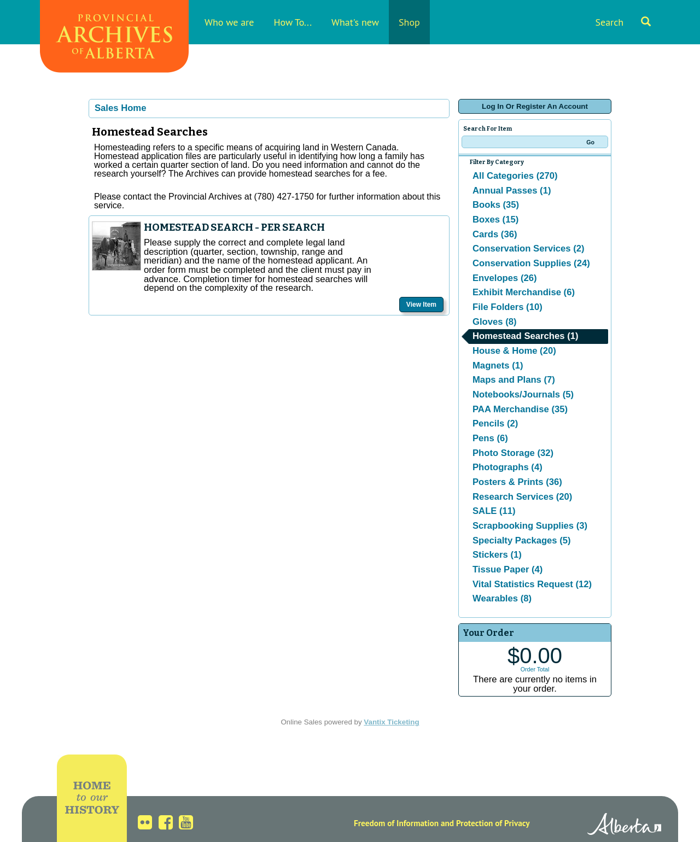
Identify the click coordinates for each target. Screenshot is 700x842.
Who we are (229, 22)
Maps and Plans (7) (513, 380)
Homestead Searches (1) (525, 336)
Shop (409, 22)
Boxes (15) (495, 219)
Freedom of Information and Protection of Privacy (442, 822)
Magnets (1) (497, 365)
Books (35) (495, 205)
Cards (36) (494, 234)
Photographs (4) (507, 467)
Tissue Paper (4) (507, 569)
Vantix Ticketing (391, 722)
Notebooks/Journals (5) (523, 394)
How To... (292, 22)
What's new (355, 22)
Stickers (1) (497, 554)
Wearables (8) (502, 598)
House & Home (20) (514, 351)
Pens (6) (490, 438)
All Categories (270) (515, 176)
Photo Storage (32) (512, 453)
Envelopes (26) (504, 278)
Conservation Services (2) (528, 248)
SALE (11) (494, 511)
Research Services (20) (522, 497)
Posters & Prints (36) (517, 482)
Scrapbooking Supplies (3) (529, 526)
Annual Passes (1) (511, 190)
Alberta (624, 825)
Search (623, 22)
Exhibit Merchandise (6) (523, 292)
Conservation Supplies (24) (531, 263)
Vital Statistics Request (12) (532, 584)
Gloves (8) (494, 322)
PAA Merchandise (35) (520, 409)
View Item (421, 304)
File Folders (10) (507, 307)
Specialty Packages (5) (521, 540)
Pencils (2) (495, 423)
